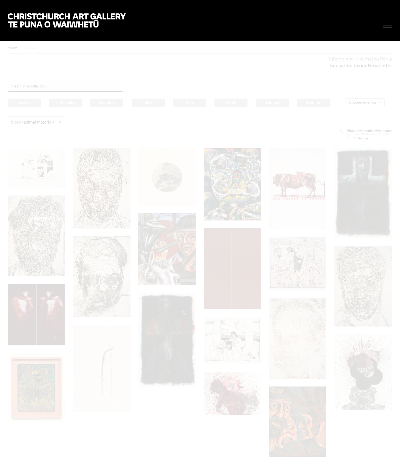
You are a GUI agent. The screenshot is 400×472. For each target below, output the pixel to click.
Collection (31, 47)
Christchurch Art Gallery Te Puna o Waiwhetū (67, 20)
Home (12, 47)
